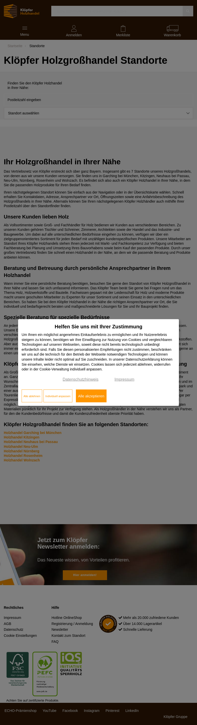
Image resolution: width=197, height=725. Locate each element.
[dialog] (98, 362)
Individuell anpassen (57, 395)
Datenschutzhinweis (80, 379)
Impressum (124, 379)
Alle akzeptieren (91, 396)
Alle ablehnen (32, 395)
